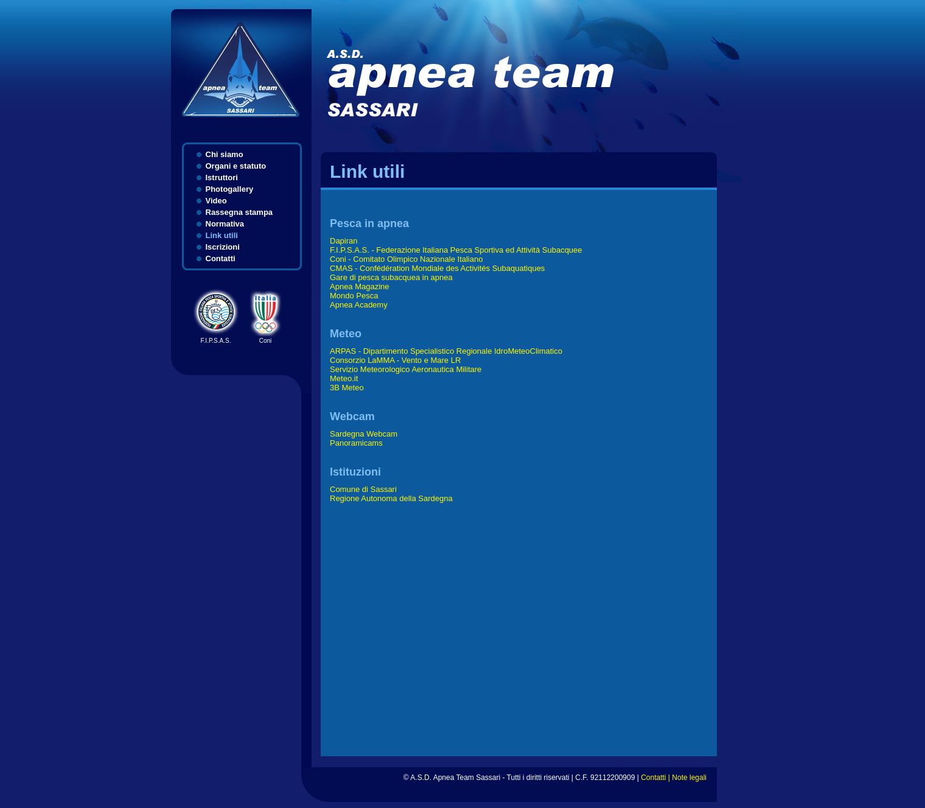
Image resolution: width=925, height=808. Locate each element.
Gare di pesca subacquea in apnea (391, 277)
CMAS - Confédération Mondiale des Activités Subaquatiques (437, 268)
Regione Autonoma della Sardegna (391, 498)
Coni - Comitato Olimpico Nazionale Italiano (406, 259)
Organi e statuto (236, 165)
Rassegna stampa (239, 212)
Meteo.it (344, 378)
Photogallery (230, 189)
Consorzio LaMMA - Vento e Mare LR (395, 360)
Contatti (221, 258)
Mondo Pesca (354, 295)
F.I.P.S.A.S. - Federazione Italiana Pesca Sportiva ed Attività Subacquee (456, 250)
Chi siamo (224, 154)
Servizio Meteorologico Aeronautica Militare (405, 369)
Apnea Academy (359, 304)
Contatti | (656, 777)
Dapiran (344, 240)
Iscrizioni (223, 246)
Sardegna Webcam (363, 433)
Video (216, 200)
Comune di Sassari (363, 489)
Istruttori (222, 177)
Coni (265, 338)
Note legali (689, 777)
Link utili (222, 235)
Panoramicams (356, 443)
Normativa (225, 223)
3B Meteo (347, 387)
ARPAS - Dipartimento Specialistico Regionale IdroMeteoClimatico (446, 351)
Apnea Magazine (359, 286)
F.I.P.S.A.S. (216, 338)
